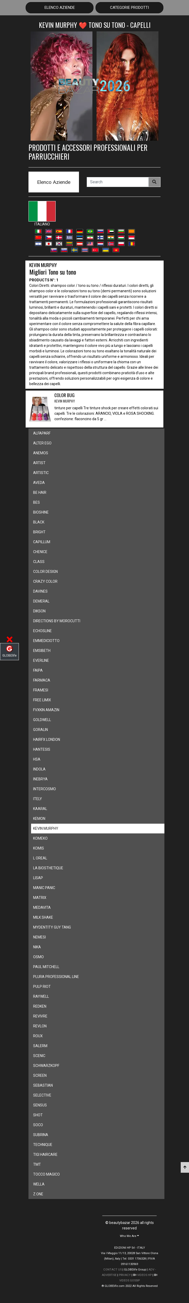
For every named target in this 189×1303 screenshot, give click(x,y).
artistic (41, 473)
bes (36, 502)
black (38, 522)
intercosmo (44, 789)
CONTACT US (112, 1269)
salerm (40, 1046)
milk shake (43, 917)
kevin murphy (45, 828)
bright (39, 532)
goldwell (42, 720)
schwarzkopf (46, 1066)
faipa (38, 670)
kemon (39, 818)
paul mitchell (46, 967)
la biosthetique (48, 868)
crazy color (45, 581)
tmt (37, 1164)
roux (38, 1036)
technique (42, 1145)
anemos (40, 453)
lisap (38, 878)
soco (38, 1125)
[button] (129, 1236)
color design (45, 571)
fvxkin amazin (46, 710)
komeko (40, 838)
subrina (40, 1135)
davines (40, 591)
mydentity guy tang (52, 927)
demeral (41, 601)
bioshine (41, 512)
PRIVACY (125, 1275)
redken (39, 1006)
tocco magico (46, 1174)
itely (37, 799)
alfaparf (41, 433)
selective (42, 1095)
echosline (42, 631)
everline (41, 660)
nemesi (39, 937)
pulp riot (42, 986)
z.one (38, 1194)
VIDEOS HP (142, 1275)
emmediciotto (46, 641)
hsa (36, 759)
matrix (39, 898)
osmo (38, 957)
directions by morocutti (56, 621)
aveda (39, 483)
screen (40, 1075)
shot (38, 1115)
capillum (41, 542)
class (39, 562)
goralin (40, 730)
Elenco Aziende (60, 7)
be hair (39, 492)
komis (38, 848)
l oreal (40, 858)
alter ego (42, 443)
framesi (40, 690)
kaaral (40, 809)
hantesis (41, 749)
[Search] (117, 182)
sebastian (43, 1085)
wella (39, 1184)
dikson (39, 611)
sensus (40, 1105)
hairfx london (46, 739)
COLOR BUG (64, 397)
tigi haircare (45, 1154)
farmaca (41, 680)
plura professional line (56, 977)
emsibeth (41, 651)
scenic (39, 1056)
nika (37, 947)
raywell (41, 996)
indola (39, 769)
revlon (40, 1026)
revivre (40, 1016)
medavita (42, 907)
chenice (40, 552)
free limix (42, 700)
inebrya (40, 779)
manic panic (44, 888)
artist (39, 463)
